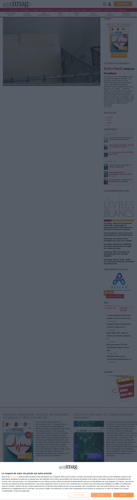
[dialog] (68, 481)
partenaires (14, 477)
